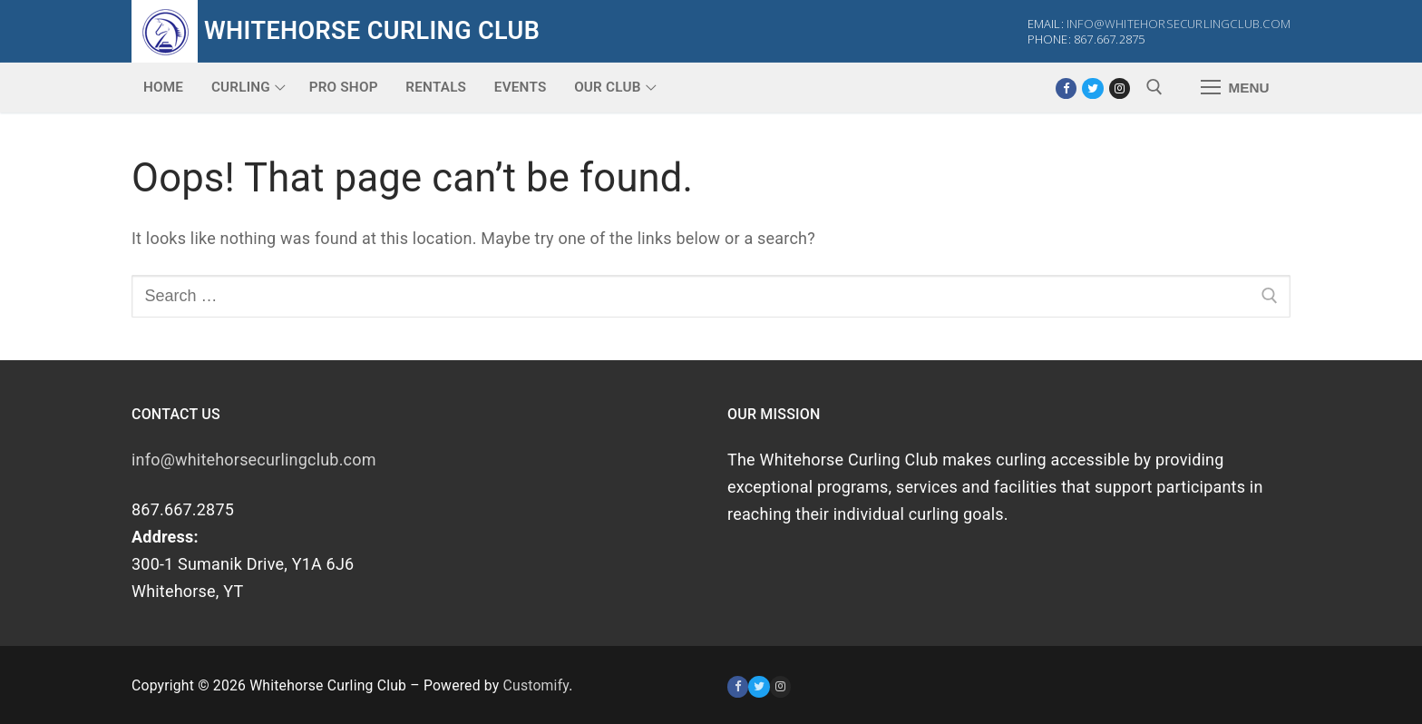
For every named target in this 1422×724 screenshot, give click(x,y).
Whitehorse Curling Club (372, 30)
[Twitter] (1092, 88)
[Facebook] (1066, 88)
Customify (536, 685)
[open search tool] (1154, 87)
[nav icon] (1235, 87)
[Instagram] (1119, 88)
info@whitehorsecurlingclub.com (1178, 23)
